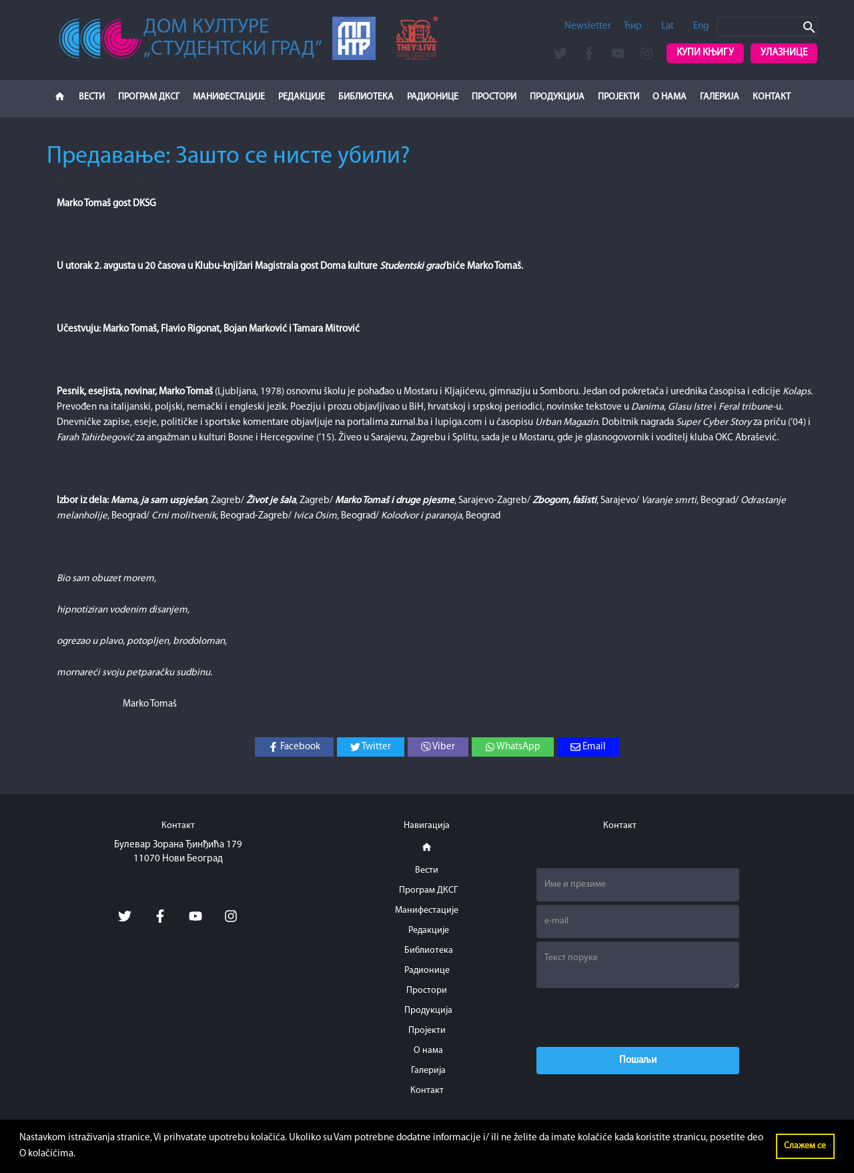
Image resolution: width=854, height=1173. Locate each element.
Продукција (557, 97)
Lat (667, 26)
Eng (701, 26)
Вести (92, 97)
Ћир (633, 26)
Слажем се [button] (805, 1146)
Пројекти (618, 97)
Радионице (432, 97)
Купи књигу (705, 53)
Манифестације (229, 97)
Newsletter (587, 26)
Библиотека (366, 97)
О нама (670, 97)
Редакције (301, 97)
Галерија (719, 97)
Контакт (772, 97)
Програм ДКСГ (148, 97)
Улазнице (784, 53)
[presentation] (637, 1018)
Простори (494, 97)
